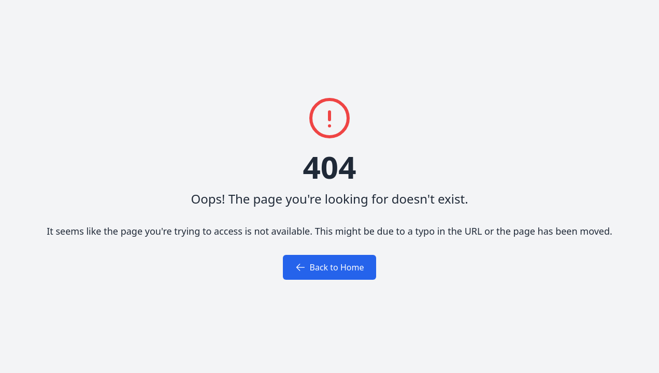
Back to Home (329, 267)
